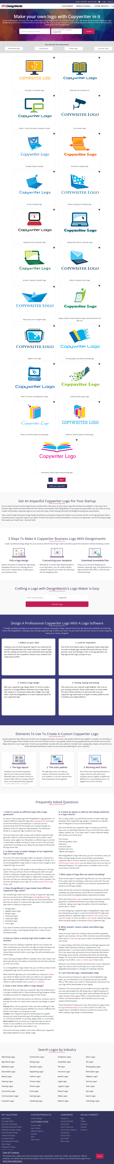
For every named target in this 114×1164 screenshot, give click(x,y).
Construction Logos (37, 1056)
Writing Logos (43, 48)
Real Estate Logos (92, 1071)
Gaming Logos (35, 1095)
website (90, 915)
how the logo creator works (69, 862)
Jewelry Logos (63, 1076)
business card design (40, 1001)
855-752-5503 (92, 2)
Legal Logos (62, 1081)
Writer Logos (73, 48)
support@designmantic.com (71, 1007)
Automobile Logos (8, 1071)
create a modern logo (84, 959)
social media (98, 915)
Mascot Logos (63, 1091)
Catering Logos (7, 1081)
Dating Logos (35, 1061)
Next (61, 479)
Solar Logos (90, 1086)
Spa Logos (90, 1091)
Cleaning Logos (7, 1086)
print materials (38, 981)
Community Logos (8, 1091)
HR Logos (61, 1066)
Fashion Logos (35, 1076)
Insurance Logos (64, 1071)
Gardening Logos (36, 1100)
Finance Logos (35, 1081)
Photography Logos (93, 1066)
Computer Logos (8, 1100)
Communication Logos (10, 1095)
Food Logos (34, 1091)
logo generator (40, 820)
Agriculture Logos (8, 1061)
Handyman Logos (64, 1056)
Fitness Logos (35, 1086)
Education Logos (36, 1066)
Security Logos (91, 1081)
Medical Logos (63, 1100)
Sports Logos (91, 1095)
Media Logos (62, 1095)
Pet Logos (89, 1061)
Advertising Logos (14, 48)
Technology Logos (92, 1100)
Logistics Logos (63, 1086)
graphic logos (77, 899)
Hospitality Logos (64, 1061)
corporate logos (76, 938)
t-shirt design (92, 917)
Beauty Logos (7, 1076)
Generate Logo (57, 604)
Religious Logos (92, 1076)
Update (89, 31)
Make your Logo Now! (57, 486)
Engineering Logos (36, 1071)
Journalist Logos (103, 48)
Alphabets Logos (8, 1066)
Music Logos (90, 1056)
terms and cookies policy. (12, 1161)
